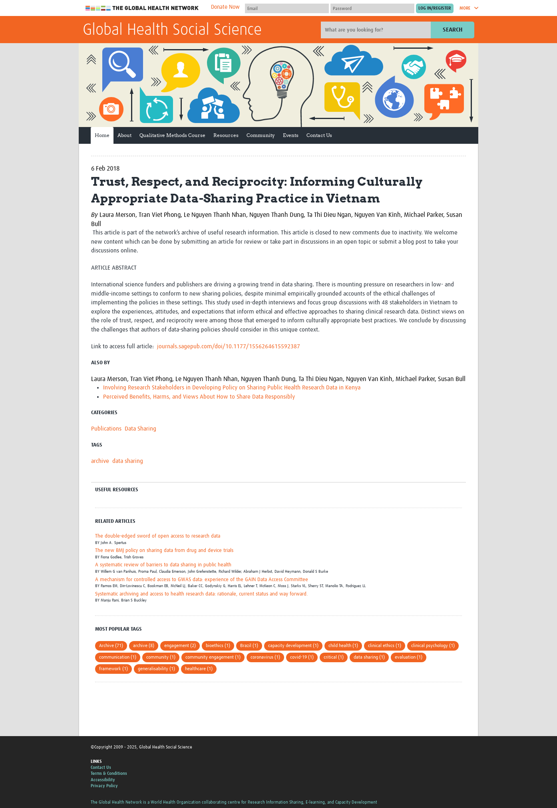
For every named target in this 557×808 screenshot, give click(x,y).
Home (102, 135)
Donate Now (225, 7)
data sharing (127, 461)
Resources (226, 135)
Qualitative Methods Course (172, 135)
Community (261, 135)
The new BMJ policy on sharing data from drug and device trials (164, 550)
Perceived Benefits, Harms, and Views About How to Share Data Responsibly (199, 397)
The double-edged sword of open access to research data (157, 536)
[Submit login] (435, 8)
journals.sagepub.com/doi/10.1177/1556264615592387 (228, 346)
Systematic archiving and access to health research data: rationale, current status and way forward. (201, 594)
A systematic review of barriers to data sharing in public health (163, 565)
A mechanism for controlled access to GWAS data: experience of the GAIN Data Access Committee (201, 579)
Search (452, 30)
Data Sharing (140, 429)
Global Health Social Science (172, 30)
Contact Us (319, 135)
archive (100, 461)
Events (290, 135)
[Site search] (377, 30)
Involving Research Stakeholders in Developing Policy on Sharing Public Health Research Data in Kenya (231, 388)
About (124, 135)
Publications (106, 429)
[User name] (287, 8)
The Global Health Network (142, 8)
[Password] (372, 8)
